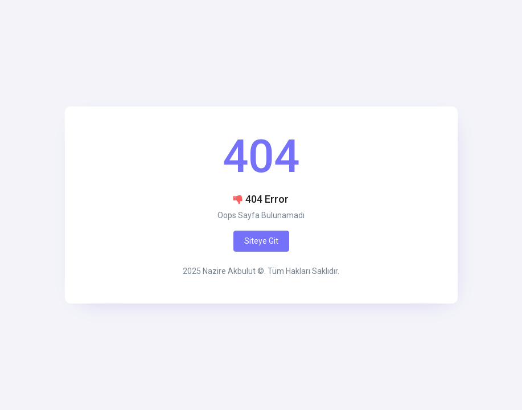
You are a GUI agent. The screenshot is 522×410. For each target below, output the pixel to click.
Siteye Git (261, 240)
